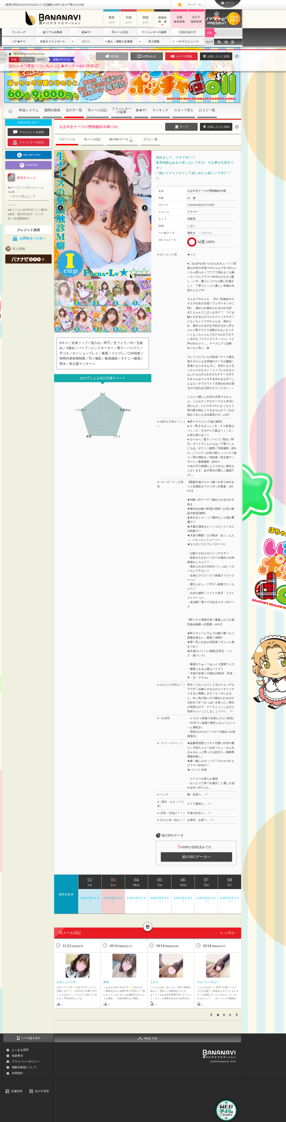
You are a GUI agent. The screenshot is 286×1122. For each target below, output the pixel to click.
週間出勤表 (52, 110)
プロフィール (67, 139)
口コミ (86, 41)
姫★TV (86, 32)
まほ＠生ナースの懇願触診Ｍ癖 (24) (88, 127)
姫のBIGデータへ (196, 857)
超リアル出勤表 (52, 32)
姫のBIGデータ (122, 139)
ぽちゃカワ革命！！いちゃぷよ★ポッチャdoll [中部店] (54, 66)
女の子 (209, 41)
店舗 (209, 32)
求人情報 (153, 41)
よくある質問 (20, 1050)
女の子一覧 (74, 110)
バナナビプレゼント (234, 19)
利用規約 (17, 1073)
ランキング (19, 32)
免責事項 (17, 1055)
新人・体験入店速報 (120, 41)
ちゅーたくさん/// (208, 982)
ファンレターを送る (28, 142)
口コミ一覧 (207, 110)
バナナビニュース (188, 41)
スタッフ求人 (183, 110)
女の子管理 (42, 1091)
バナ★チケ (19, 41)
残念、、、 (110, 982)
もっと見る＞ (228, 932)
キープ (195, 4)
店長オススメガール (52, 41)
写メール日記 (120, 32)
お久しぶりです (66, 982)
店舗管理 (16, 1091)
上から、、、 (158, 982)
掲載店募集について (24, 1067)
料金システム (29, 110)
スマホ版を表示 (30, 1038)
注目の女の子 (187, 32)
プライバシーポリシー (26, 1061)
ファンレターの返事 (153, 32)
